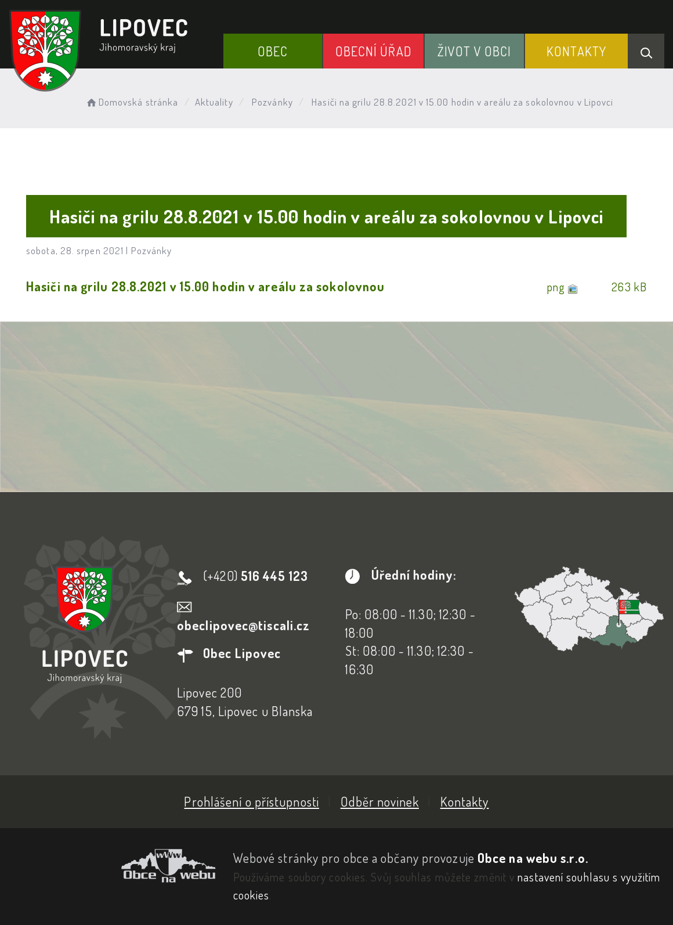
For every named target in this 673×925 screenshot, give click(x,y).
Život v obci (474, 51)
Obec (273, 51)
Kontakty (576, 51)
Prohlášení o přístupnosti (251, 801)
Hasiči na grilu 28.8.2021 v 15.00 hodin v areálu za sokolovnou (205, 286)
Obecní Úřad (373, 51)
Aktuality (214, 102)
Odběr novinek (380, 801)
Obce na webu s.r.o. (532, 858)
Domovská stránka (131, 102)
